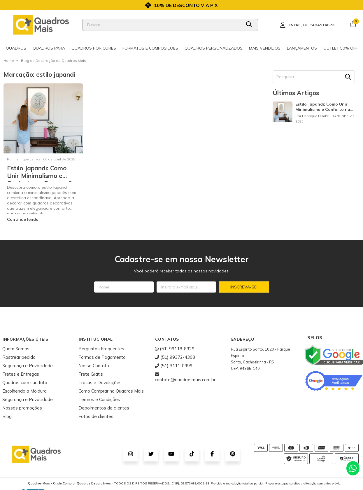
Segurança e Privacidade (27, 365)
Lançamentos (302, 48)
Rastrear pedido (19, 357)
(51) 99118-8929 (174, 348)
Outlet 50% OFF (340, 48)
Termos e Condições (99, 399)
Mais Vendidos (264, 48)
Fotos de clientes (95, 416)
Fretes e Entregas (20, 374)
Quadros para (49, 48)
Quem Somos (15, 348)
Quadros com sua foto (24, 382)
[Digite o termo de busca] (162, 25)
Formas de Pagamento (102, 357)
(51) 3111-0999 (173, 365)
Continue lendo (22, 219)
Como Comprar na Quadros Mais (111, 391)
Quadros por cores (93, 48)
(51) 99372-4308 (175, 357)
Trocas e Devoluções (100, 382)
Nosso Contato (93, 365)
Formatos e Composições (150, 48)
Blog (7, 416)
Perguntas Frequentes (101, 348)
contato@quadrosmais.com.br (185, 376)
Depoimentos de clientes (103, 408)
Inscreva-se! (243, 287)
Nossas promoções (22, 408)
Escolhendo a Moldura (24, 391)
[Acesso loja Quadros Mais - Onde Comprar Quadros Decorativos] (307, 25)
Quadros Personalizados (214, 48)
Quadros (16, 48)
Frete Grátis (90, 374)
